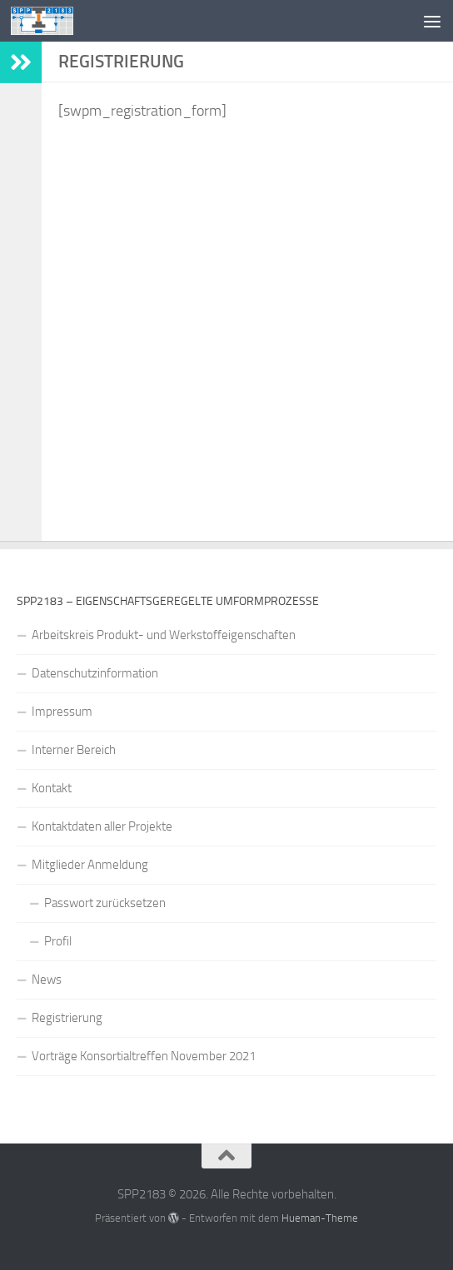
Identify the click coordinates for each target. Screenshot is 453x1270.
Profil (58, 941)
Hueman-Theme (319, 1218)
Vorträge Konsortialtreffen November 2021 (144, 1056)
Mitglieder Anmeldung (90, 864)
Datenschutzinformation (95, 673)
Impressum (62, 711)
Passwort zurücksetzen (105, 902)
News (47, 979)
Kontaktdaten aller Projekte (102, 826)
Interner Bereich (74, 749)
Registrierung (67, 1017)
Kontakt (52, 788)
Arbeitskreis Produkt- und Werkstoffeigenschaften (164, 635)
